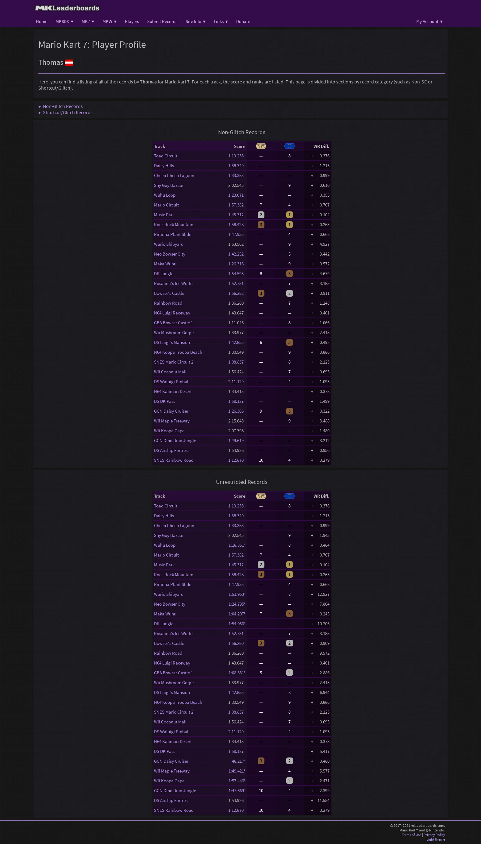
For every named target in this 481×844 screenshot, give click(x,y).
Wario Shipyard (168, 244)
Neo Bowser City (169, 254)
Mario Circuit (166, 205)
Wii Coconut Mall (170, 372)
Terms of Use (411, 834)
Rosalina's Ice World (173, 283)
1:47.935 (236, 234)
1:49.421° (237, 771)
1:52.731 (236, 283)
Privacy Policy (434, 834)
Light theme (435, 839)
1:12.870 (236, 460)
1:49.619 (236, 440)
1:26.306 (236, 411)
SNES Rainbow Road (174, 460)
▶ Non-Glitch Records (60, 106)
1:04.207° (237, 614)
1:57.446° (237, 781)
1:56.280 (236, 643)
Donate (243, 21)
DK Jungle (163, 273)
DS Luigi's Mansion (172, 342)
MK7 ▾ (88, 21)
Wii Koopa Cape (169, 431)
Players (132, 21)
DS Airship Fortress (171, 450)
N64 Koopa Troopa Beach (178, 352)
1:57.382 (236, 205)
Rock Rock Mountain (173, 224)
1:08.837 (236, 362)
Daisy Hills (164, 165)
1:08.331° (237, 673)
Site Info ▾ (196, 21)
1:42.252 (236, 254)
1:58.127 (236, 401)
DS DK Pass (164, 401)
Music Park (164, 215)
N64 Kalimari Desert (173, 391)
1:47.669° (237, 790)
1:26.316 (236, 264)
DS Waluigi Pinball (172, 381)
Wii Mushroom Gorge (174, 332)
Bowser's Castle (169, 293)
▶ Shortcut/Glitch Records (65, 112)
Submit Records (162, 21)
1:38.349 (236, 165)
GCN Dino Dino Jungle (175, 440)
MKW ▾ (109, 21)
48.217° (237, 761)
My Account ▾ (429, 21)
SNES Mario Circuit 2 (173, 362)
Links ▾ (221, 21)
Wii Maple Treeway (172, 421)
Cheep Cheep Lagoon (174, 175)
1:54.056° (237, 623)
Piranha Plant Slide (172, 234)
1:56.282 (236, 293)
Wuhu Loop (164, 195)
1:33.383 (236, 175)
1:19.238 (236, 156)
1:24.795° (237, 604)
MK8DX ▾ (64, 21)
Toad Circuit (165, 156)
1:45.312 (236, 215)
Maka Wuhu (165, 264)
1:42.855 (236, 342)
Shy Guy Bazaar (169, 185)
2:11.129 (236, 381)
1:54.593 (236, 273)
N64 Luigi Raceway (172, 313)
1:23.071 (236, 195)
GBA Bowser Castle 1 (173, 323)
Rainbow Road (168, 303)
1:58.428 (236, 224)
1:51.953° (237, 594)
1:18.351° (237, 545)
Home (41, 21)
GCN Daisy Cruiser (171, 411)
